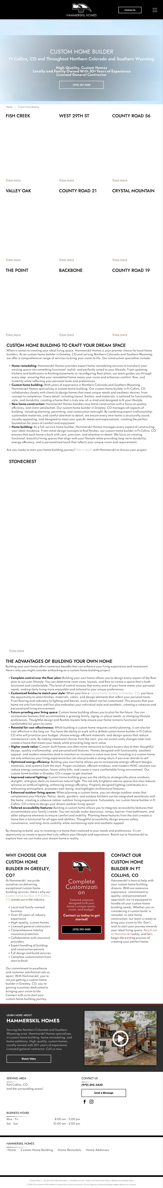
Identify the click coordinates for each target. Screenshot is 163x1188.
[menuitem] (11, 1150)
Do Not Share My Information (56, 1180)
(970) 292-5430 (92, 1085)
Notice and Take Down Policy (98, 1180)
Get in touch (149, 450)
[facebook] (85, 1102)
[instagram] (91, 1102)
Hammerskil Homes (20, 1144)
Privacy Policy (35, 1180)
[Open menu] (154, 10)
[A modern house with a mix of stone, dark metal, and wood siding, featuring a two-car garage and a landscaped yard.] (93, 220)
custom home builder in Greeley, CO (114, 693)
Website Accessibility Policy (122, 1180)
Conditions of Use (77, 1180)
